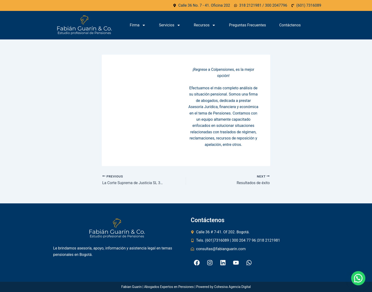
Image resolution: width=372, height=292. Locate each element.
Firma (138, 25)
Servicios (170, 25)
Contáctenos (290, 25)
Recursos (205, 25)
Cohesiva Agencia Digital (232, 287)
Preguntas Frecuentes (247, 25)
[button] (358, 278)
